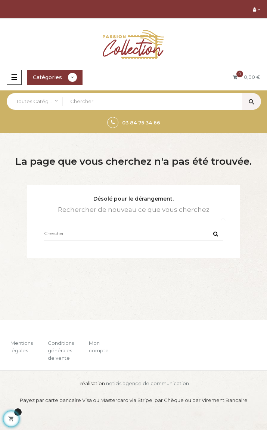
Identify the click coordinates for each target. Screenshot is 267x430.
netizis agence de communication (147, 383)
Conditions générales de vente (61, 350)
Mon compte (99, 346)
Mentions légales (21, 346)
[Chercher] (133, 233)
